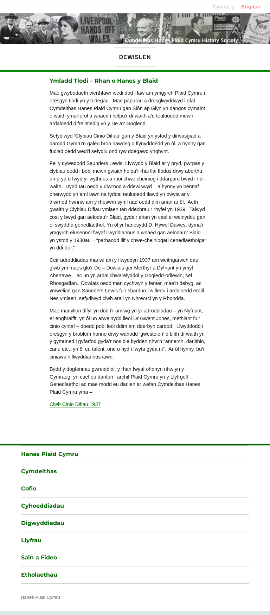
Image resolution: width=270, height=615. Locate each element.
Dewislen (135, 57)
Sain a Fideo (39, 557)
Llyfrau (31, 540)
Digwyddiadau (42, 523)
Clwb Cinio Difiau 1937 (75, 404)
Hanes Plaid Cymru (49, 454)
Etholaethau (39, 574)
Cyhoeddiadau (42, 505)
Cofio (28, 488)
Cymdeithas (39, 471)
